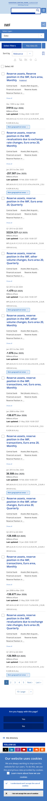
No (23, 726)
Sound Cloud (36, 750)
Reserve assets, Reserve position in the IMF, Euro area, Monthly (25, 77)
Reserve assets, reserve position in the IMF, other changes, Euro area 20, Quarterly (22, 503)
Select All (9, 66)
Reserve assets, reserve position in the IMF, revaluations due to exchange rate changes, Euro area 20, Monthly (25, 139)
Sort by (6, 53)
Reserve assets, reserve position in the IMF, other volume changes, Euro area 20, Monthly (25, 320)
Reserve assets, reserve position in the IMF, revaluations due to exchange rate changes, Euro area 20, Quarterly (25, 621)
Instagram (18, 750)
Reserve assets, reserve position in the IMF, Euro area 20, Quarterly (24, 201)
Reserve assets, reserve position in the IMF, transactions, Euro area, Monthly (21, 561)
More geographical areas (17, 127)
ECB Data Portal (23, 5)
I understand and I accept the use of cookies (25, 784)
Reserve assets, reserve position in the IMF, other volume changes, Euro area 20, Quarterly (25, 258)
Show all (9, 98)
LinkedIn (12, 750)
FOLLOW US (10, 744)
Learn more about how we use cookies (25, 775)
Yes (23, 719)
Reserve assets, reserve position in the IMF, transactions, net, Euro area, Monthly (24, 382)
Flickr (30, 750)
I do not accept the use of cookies (25, 793)
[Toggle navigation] (43, 10)
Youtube (24, 750)
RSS (42, 750)
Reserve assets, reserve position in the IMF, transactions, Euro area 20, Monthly (23, 441)
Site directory (12, 738)
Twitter (5, 750)
